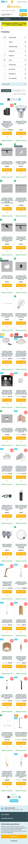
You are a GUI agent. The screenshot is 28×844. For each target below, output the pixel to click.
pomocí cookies (18, 828)
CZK (3, 1)
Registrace (19, 1)
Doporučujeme (6, 90)
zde (12, 832)
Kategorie (7, 19)
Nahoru (14, 794)
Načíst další (14, 800)
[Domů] (2, 28)
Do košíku (8, 133)
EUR (6, 1)
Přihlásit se (25, 1)
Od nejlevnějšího (16, 90)
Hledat (23, 10)
